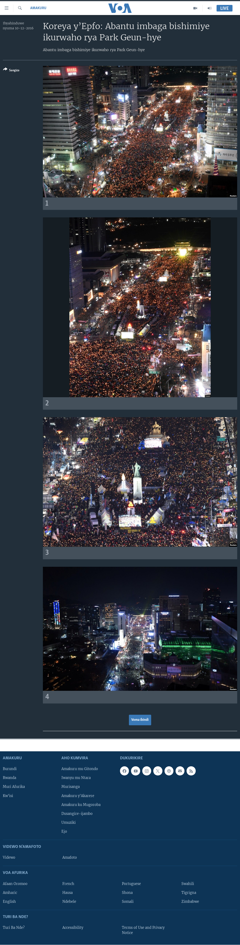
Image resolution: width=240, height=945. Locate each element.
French (68, 883)
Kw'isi (8, 796)
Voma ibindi (140, 720)
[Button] (11, 71)
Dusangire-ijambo (77, 813)
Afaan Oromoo (15, 883)
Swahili (187, 883)
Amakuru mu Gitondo (79, 769)
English (9, 901)
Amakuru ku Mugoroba (81, 804)
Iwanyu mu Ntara (76, 778)
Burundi (10, 769)
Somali (128, 901)
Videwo (9, 857)
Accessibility (72, 928)
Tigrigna (188, 892)
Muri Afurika (14, 787)
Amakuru (38, 8)
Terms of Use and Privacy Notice (143, 930)
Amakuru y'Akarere (77, 796)
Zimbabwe (190, 901)
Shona (127, 892)
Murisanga (70, 787)
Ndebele (69, 901)
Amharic (10, 892)
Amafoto (69, 857)
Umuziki (68, 822)
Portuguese (131, 883)
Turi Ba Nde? (14, 928)
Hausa (67, 892)
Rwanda (9, 778)
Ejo (64, 831)
